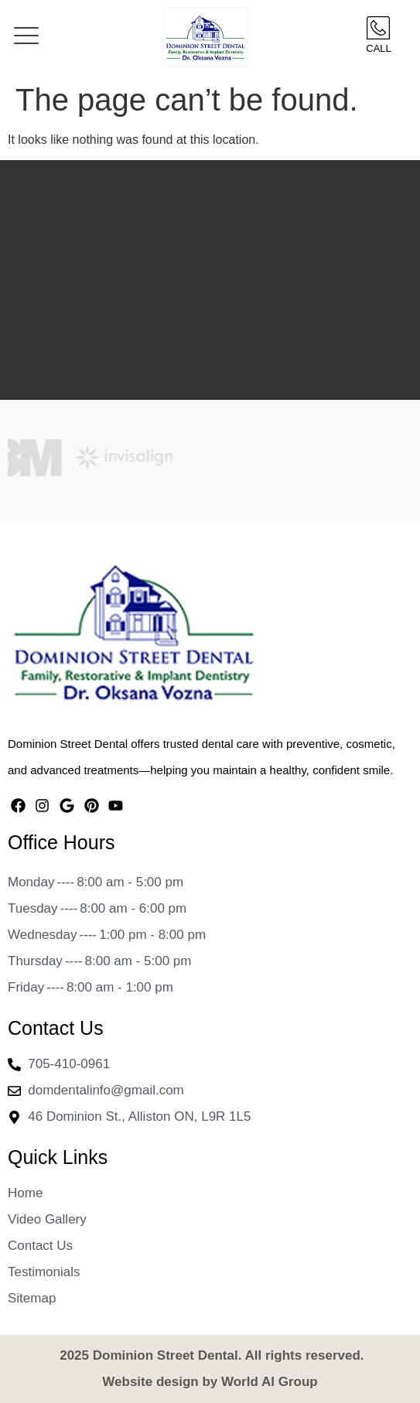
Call (378, 48)
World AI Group (269, 1381)
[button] (26, 37)
